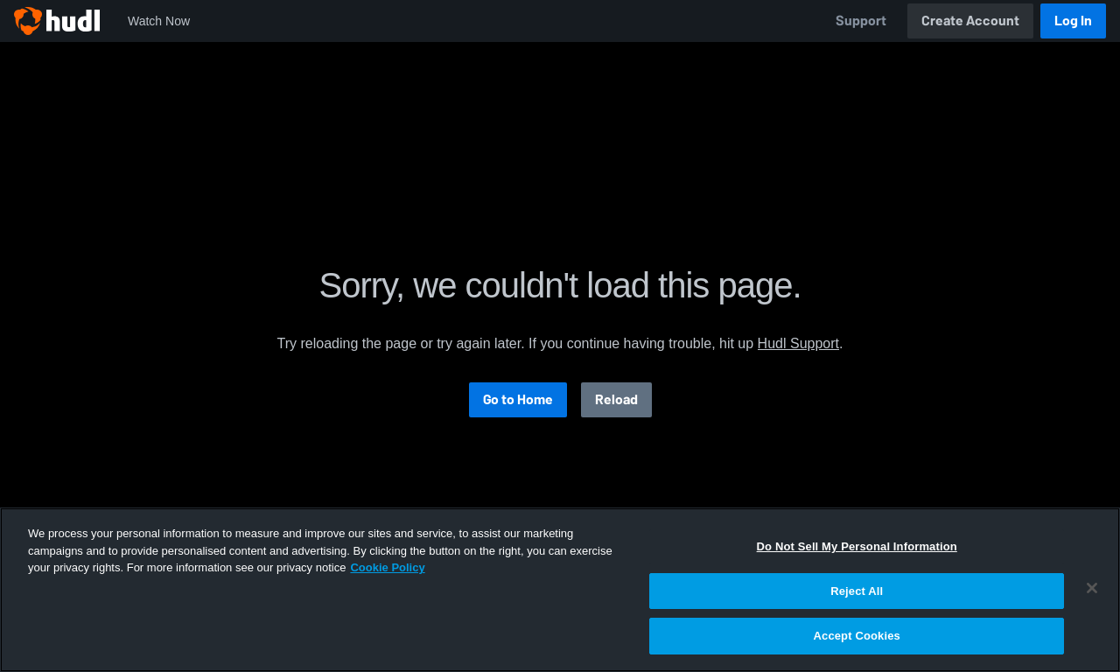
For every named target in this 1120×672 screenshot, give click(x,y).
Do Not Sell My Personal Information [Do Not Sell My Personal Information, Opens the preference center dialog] (857, 546)
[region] (560, 590)
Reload (616, 399)
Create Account (970, 20)
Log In (1073, 20)
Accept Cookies (857, 635)
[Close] (1092, 588)
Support (861, 20)
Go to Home (518, 399)
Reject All (856, 591)
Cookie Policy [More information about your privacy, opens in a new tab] (387, 567)
